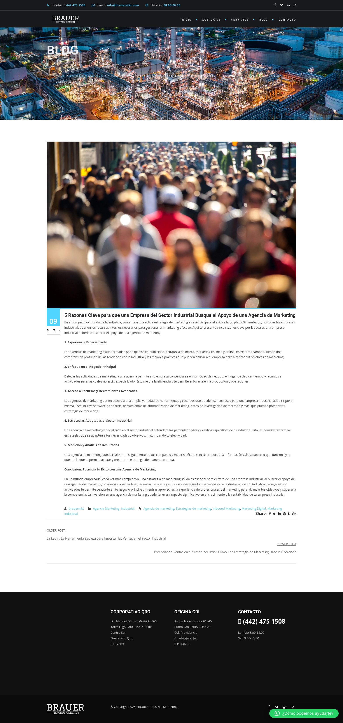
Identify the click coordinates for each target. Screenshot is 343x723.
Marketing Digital (254, 508)
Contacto (287, 19)
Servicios (240, 19)
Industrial (128, 508)
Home (60, 76)
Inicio (186, 19)
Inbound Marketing (226, 508)
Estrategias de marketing (193, 508)
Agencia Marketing (86, 76)
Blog (263, 19)
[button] (304, 713)
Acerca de (211, 19)
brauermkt (76, 508)
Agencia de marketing (159, 508)
